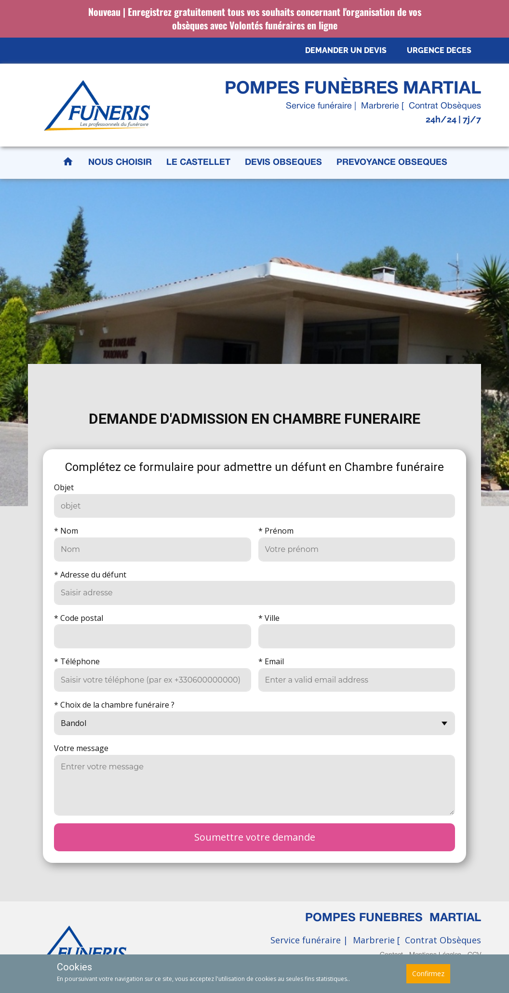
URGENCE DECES (439, 50)
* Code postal (78, 618)
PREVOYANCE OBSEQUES (391, 163)
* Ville (269, 618)
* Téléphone (77, 661)
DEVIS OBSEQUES (283, 163)
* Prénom (276, 530)
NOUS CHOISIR (120, 163)
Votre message (81, 748)
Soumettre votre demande (254, 837)
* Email (271, 661)
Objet (64, 487)
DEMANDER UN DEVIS (346, 50)
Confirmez (428, 973)
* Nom (66, 530)
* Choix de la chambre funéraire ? (114, 704)
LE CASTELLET (198, 163)
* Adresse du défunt (90, 574)
